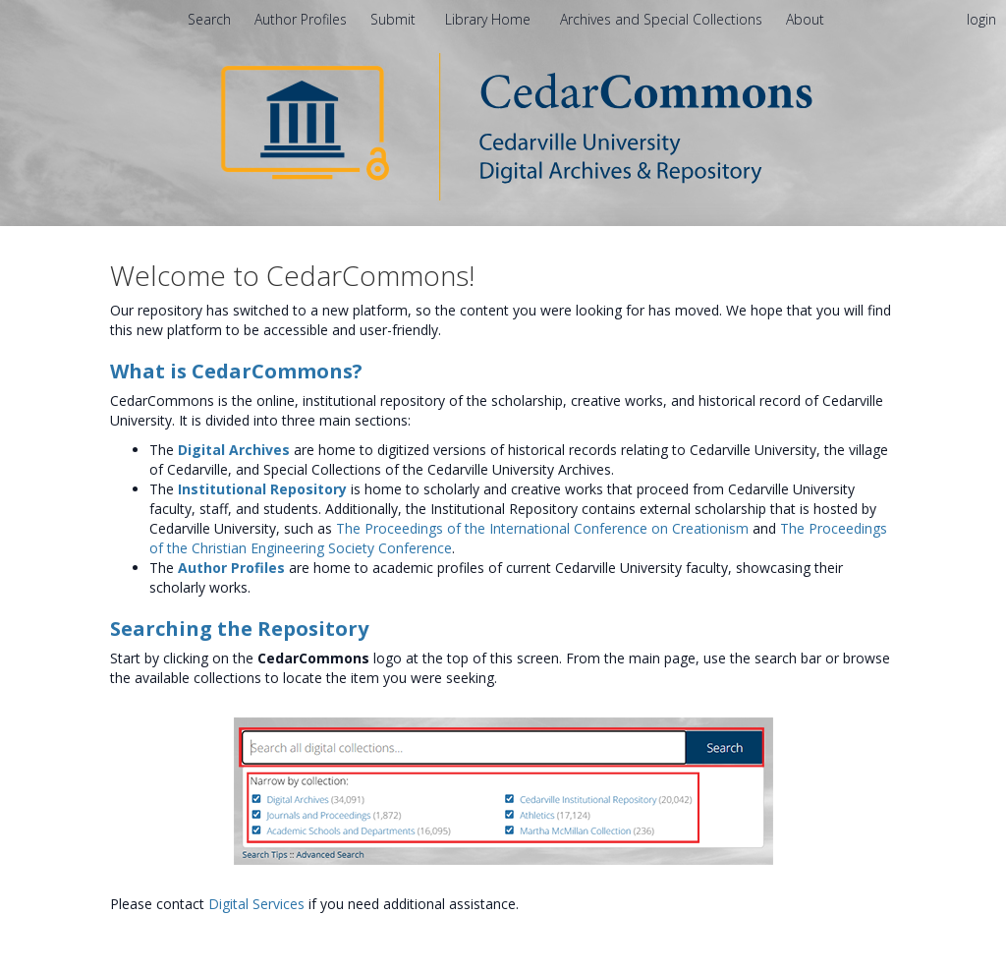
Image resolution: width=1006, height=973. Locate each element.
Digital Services (256, 903)
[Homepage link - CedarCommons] (503, 125)
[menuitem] (805, 19)
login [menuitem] (981, 19)
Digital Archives (234, 449)
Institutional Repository (262, 489)
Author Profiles (231, 567)
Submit (394, 19)
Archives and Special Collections (663, 19)
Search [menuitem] (209, 19)
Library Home (489, 19)
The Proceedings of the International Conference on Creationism (542, 528)
